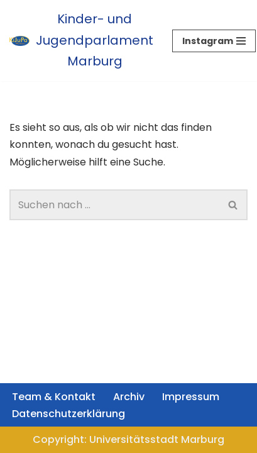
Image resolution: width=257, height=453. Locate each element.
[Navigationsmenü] (214, 41)
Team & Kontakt (54, 396)
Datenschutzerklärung (68, 413)
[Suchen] (114, 204)
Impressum (190, 396)
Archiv (129, 396)
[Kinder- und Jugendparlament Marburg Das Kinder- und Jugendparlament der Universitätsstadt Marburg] (81, 40)
